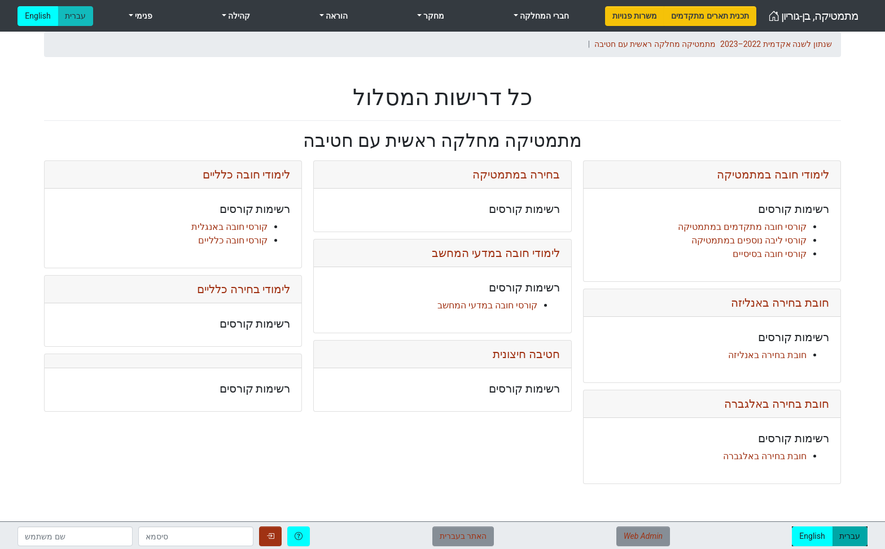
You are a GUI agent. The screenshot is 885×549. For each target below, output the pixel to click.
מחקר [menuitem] (433, 15)
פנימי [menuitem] (142, 15)
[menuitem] (634, 16)
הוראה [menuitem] (336, 15)
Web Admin (643, 536)
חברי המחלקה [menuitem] (543, 15)
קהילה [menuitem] (238, 15)
